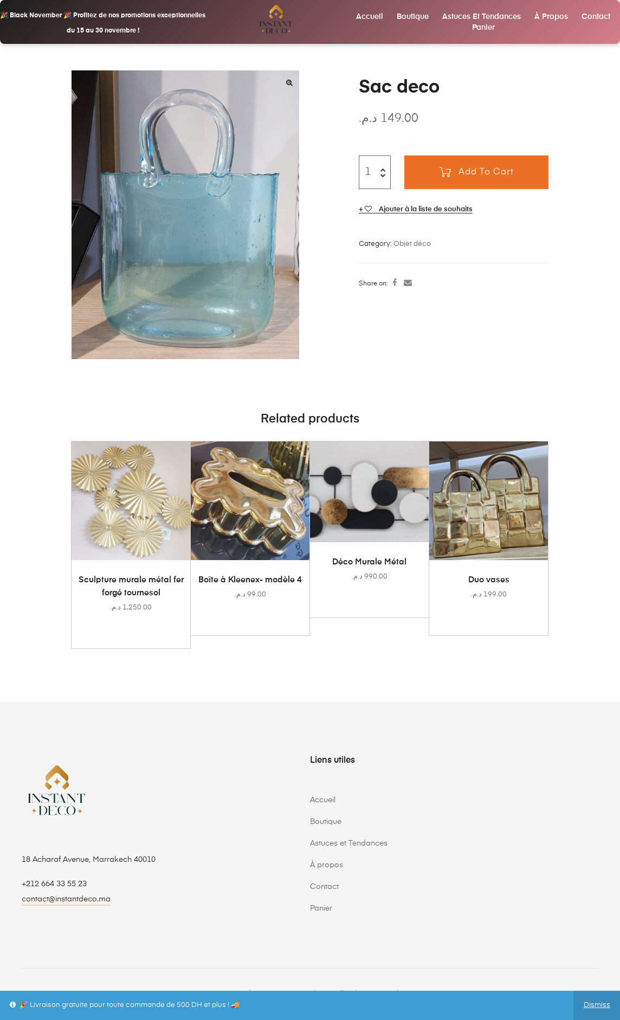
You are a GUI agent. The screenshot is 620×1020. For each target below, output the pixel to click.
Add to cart (486, 172)
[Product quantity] (367, 172)
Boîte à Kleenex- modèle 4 (250, 580)
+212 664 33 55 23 (54, 884)
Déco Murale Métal (369, 562)
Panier (483, 27)
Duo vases (488, 580)
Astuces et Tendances (481, 17)
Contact (596, 17)
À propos (551, 17)
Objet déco (412, 244)
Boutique (413, 17)
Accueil (369, 17)
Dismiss (597, 1005)
